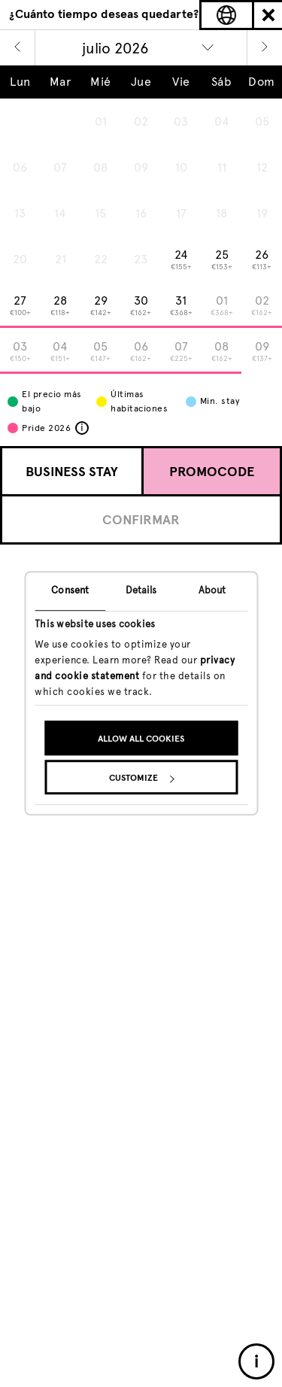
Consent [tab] (70, 590)
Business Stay (72, 471)
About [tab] (212, 590)
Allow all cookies (141, 739)
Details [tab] (141, 590)
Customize (141, 778)
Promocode (211, 471)
